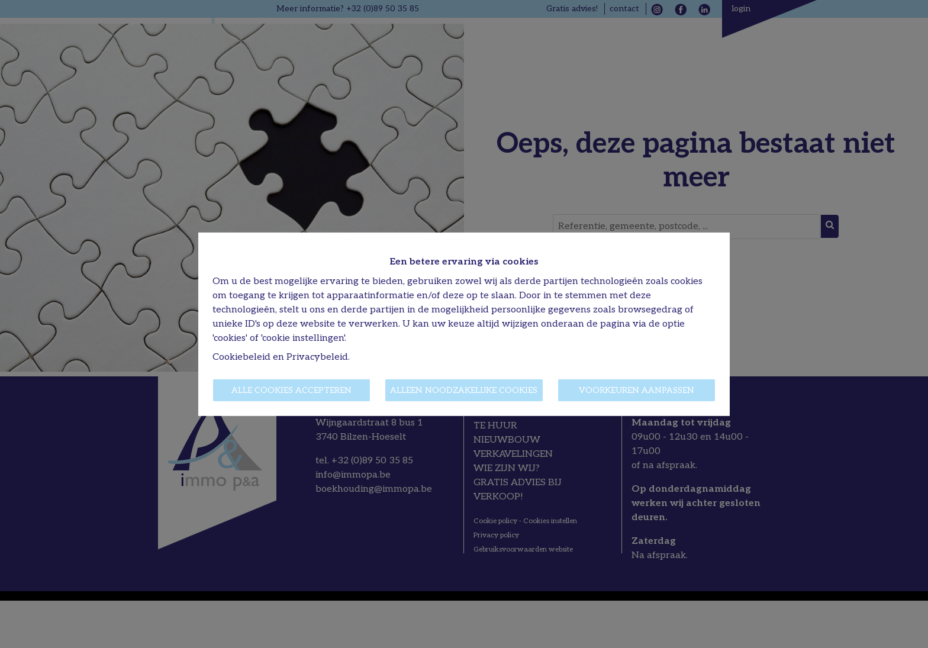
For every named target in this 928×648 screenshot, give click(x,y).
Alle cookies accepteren (291, 390)
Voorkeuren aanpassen (636, 390)
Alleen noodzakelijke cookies (463, 390)
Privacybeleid (317, 357)
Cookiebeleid (241, 357)
